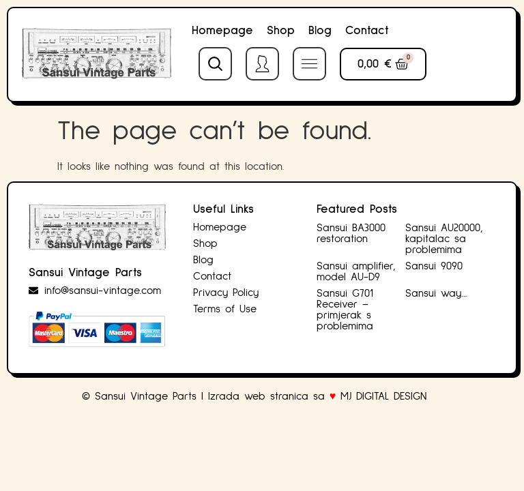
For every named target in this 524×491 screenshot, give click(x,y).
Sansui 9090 (434, 266)
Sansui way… (436, 293)
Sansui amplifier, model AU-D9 (356, 271)
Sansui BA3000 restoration (351, 233)
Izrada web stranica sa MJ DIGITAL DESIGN (320, 396)
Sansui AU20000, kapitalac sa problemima (444, 238)
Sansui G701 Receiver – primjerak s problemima (345, 309)
